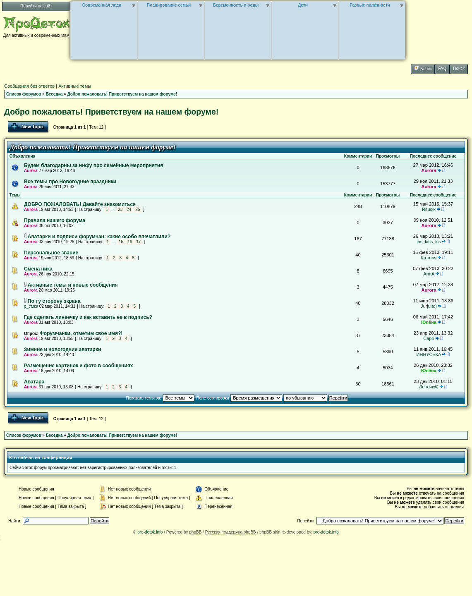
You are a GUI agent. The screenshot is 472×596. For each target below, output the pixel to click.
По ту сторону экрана (54, 301)
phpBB (195, 532)
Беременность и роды (236, 5)
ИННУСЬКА (429, 354)
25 (137, 209)
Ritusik (429, 209)
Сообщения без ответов (29, 86)
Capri (428, 338)
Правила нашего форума (54, 220)
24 (129, 209)
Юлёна (428, 322)
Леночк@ (428, 386)
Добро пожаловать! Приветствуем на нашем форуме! (122, 94)
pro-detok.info (150, 532)
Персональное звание (51, 253)
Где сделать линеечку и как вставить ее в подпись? (88, 317)
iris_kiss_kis (429, 241)
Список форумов (23, 94)
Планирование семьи (169, 5)
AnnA (428, 273)
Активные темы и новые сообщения (73, 285)
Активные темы (74, 86)
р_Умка (31, 306)
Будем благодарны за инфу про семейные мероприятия (93, 165)
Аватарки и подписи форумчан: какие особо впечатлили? (99, 236)
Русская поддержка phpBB (230, 532)
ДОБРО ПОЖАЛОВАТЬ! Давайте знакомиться (80, 204)
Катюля (429, 257)
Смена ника (38, 269)
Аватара (34, 382)
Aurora (31, 170)
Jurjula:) (429, 306)
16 (129, 241)
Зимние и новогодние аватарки (62, 349)
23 (120, 209)
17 (138, 241)
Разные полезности (370, 5)
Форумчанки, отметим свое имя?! (81, 333)
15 (121, 241)
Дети (303, 5)
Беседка (54, 94)
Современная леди (102, 5)
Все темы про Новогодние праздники (70, 181)
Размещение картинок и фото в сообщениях (78, 366)
